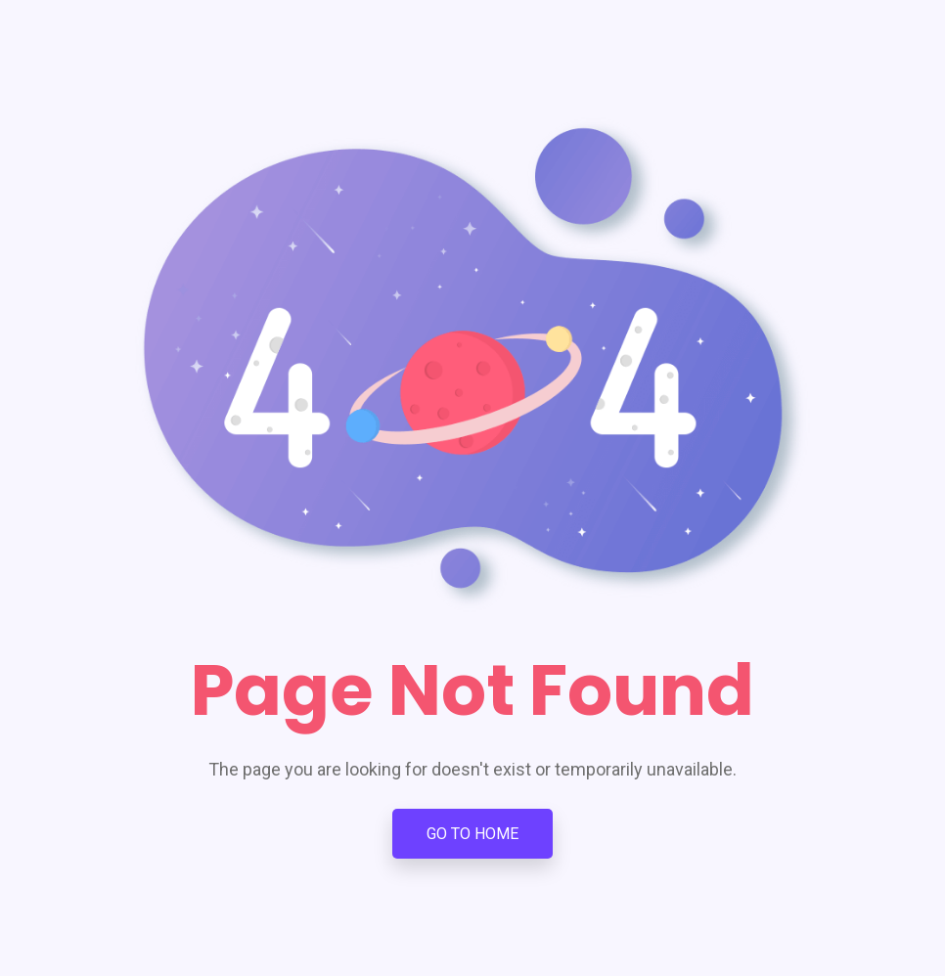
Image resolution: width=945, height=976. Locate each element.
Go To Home (472, 833)
